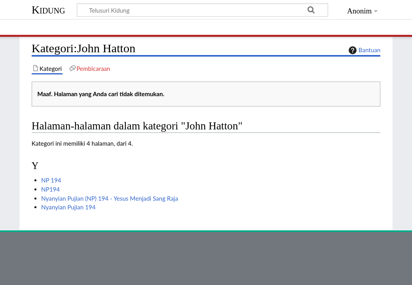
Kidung (48, 10)
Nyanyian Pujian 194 (68, 207)
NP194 (50, 189)
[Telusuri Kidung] (202, 10)
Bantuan (364, 50)
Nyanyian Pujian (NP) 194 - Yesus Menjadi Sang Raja (109, 198)
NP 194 (51, 180)
